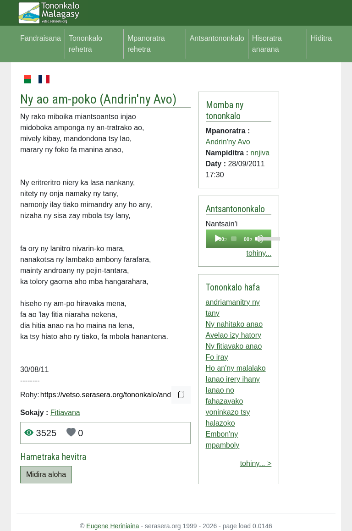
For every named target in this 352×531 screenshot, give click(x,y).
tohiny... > (256, 463)
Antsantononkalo (217, 38)
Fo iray (217, 357)
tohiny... (258, 253)
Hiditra (321, 38)
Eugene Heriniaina (112, 526)
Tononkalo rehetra (85, 43)
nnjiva (260, 153)
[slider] (233, 238)
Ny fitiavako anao (234, 346)
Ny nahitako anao (234, 324)
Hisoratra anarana (267, 43)
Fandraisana (40, 38)
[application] (239, 239)
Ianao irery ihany (233, 379)
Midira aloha (46, 474)
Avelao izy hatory (234, 335)
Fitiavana (65, 412)
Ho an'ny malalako (236, 368)
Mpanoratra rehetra (146, 43)
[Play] (217, 238)
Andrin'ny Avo (138, 99)
